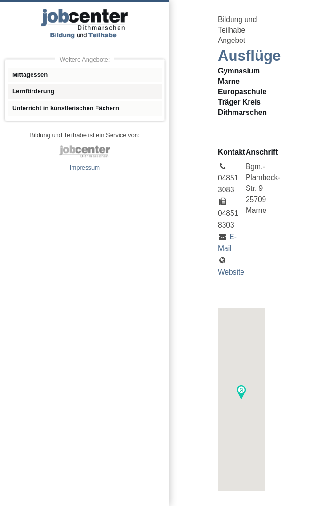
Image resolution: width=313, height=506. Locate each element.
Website (231, 272)
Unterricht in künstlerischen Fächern (65, 108)
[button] (241, 392)
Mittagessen (30, 74)
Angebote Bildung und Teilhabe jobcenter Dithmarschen (84, 23)
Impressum (85, 167)
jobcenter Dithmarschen (85, 151)
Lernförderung (33, 91)
